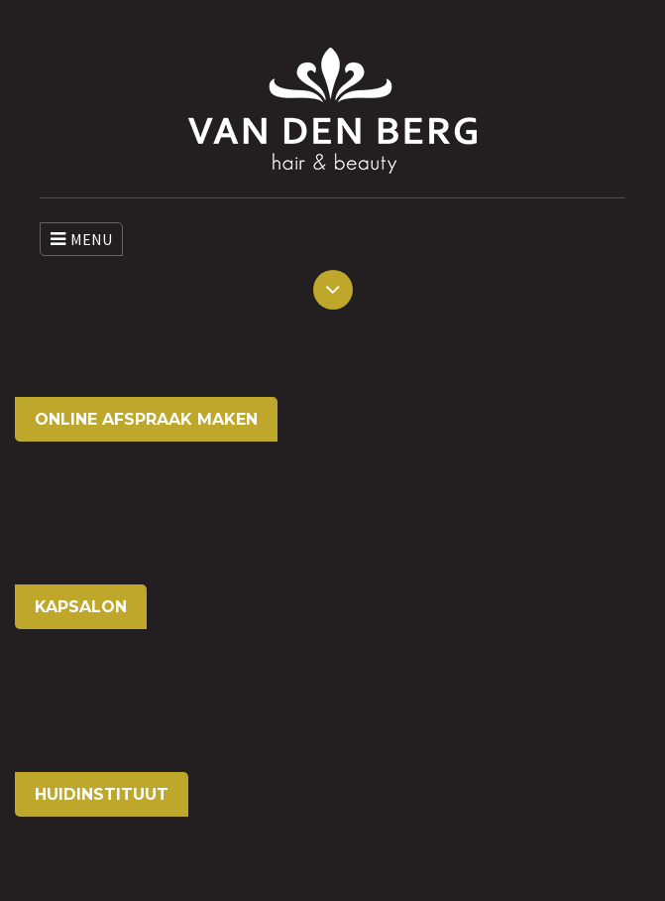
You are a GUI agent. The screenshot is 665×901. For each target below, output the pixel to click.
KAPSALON (81, 606)
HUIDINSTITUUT (101, 794)
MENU (81, 239)
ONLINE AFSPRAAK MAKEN (146, 419)
